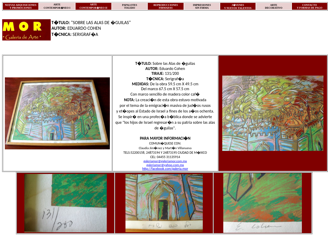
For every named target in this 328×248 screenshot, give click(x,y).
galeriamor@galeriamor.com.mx (165, 161)
